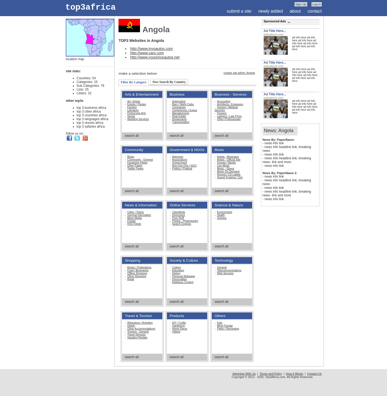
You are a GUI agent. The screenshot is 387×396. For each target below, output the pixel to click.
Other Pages (134, 165)
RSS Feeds (134, 223)
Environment (224, 212)
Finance (222, 113)
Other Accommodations (141, 328)
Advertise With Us (244, 373)
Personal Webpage (183, 276)
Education (178, 270)
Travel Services (136, 334)
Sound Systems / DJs (230, 177)
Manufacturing (180, 113)
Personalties (179, 279)
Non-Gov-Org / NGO (184, 165)
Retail (130, 279)
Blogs (130, 156)
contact (314, 11)
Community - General (140, 159)
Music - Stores (225, 168)
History (176, 273)
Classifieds (178, 212)
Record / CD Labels (229, 174)
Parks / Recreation (228, 328)
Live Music (223, 165)
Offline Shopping (137, 273)
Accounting (223, 101)
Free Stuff (178, 218)
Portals (131, 220)
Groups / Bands (226, 162)
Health (221, 215)
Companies (179, 107)
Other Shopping (136, 276)
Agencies (177, 156)
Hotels (131, 325)
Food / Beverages (138, 270)
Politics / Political (182, 168)
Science (222, 218)
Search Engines (181, 223)
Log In (316, 4)
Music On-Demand (228, 171)
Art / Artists (133, 101)
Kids (219, 322)
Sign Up (300, 4)
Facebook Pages (137, 162)
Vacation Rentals (137, 337)
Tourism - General (138, 331)
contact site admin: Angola (239, 72)
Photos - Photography (185, 220)
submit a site (239, 11)
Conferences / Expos (184, 110)
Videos (176, 331)
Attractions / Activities (140, 322)
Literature (133, 110)
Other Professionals (229, 119)
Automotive (179, 101)
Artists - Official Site (229, 159)
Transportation (180, 122)
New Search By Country (169, 82)
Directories (178, 215)
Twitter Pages (135, 168)
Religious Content (183, 282)
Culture (176, 267)
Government (179, 162)
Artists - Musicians (228, 156)
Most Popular (225, 325)
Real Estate (179, 116)
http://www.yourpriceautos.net (155, 57)
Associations (179, 159)
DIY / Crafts (179, 322)
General (222, 267)
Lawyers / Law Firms (229, 116)
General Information (139, 215)
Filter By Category (133, 82)
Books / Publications (139, 267)
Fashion (132, 107)
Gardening (178, 325)
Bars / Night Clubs (183, 104)
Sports (131, 116)
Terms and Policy (271, 373)
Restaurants (179, 119)
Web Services (225, 273)
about (295, 11)
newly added (270, 11)
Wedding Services (138, 119)
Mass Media (134, 218)
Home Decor (179, 328)
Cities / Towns (135, 212)
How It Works (294, 373)
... (289, 21)
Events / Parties (136, 104)
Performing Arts (136, 113)
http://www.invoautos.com (151, 48)
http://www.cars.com (147, 53)
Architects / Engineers (230, 104)
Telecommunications (229, 270)
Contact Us (314, 373)
